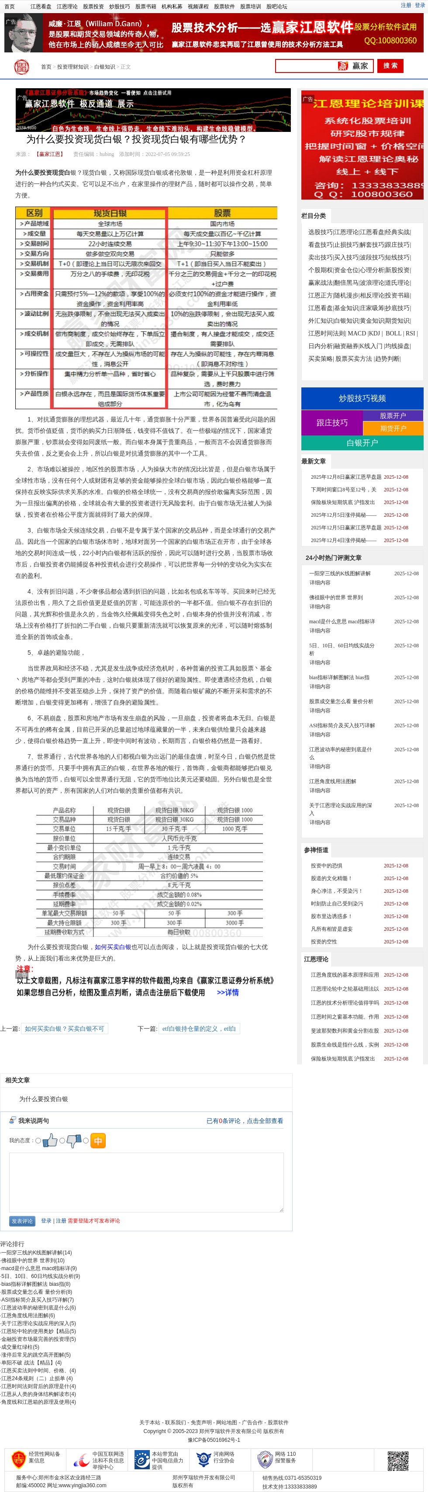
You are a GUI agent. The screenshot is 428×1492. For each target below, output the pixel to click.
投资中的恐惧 (326, 866)
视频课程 (198, 6)
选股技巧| (321, 232)
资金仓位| (347, 270)
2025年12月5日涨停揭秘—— (343, 515)
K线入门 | (372, 346)
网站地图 (226, 1422)
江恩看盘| (373, 232)
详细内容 (320, 583)
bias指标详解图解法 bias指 (32, 1284)
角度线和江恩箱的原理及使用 (35, 1402)
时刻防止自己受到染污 (337, 904)
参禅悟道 (316, 849)
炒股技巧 (119, 6)
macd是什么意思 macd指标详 (35, 1268)
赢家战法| (321, 283)
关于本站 (149, 1422)
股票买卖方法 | (355, 359)
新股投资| (398, 270)
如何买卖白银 (113, 946)
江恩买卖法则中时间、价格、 (35, 1371)
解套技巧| (373, 245)
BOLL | (395, 333)
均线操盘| (398, 346)
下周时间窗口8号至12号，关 (343, 490)
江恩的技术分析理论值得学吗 (345, 1003)
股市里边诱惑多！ (332, 916)
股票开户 (393, 415)
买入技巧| (347, 257)
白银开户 (362, 443)
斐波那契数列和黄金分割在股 (345, 1031)
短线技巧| (398, 257)
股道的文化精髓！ (332, 878)
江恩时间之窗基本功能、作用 (345, 1017)
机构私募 (172, 6)
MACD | (358, 333)
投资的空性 (324, 942)
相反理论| (373, 295)
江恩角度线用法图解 (24, 1315)
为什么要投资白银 (43, 1099)
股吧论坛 (276, 6)
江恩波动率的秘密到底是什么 (35, 1308)
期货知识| (398, 321)
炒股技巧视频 (362, 398)
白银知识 (104, 67)
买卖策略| (321, 359)
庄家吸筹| (373, 308)
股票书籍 (145, 6)
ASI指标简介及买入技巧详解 (34, 1300)
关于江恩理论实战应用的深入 (35, 1323)
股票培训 (250, 6)
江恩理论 (67, 6)
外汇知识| (321, 321)
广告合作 (252, 1422)
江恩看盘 (41, 6)
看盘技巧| (321, 245)
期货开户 (393, 428)
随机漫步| (347, 295)
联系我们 (175, 1422)
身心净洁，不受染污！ (337, 891)
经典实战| (398, 232)
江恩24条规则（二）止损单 (33, 1378)
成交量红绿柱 (17, 1347)
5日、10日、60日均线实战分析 (37, 1276)
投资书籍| (398, 295)
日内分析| (321, 346)
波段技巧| (373, 257)
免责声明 (201, 1422)
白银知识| (347, 321)
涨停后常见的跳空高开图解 (32, 1355)
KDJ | (376, 333)
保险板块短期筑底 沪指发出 (343, 502)
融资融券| (347, 346)
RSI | (412, 333)
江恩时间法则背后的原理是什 (35, 1386)
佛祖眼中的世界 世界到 (28, 1260)
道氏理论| (398, 283)
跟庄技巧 (332, 422)
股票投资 (93, 6)
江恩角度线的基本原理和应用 (345, 975)
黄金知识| (373, 321)
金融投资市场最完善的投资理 (35, 1339)
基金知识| (347, 308)
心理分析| (373, 270)
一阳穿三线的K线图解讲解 (31, 1253)
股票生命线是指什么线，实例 (345, 1045)
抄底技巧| (398, 308)
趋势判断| (388, 359)
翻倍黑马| (347, 283)
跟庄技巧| (398, 245)
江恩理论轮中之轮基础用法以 (345, 989)
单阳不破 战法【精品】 (28, 1363)
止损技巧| (347, 245)
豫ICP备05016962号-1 (214, 1440)
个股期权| (321, 270)
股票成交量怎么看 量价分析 (33, 1292)
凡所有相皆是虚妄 (332, 929)
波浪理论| (373, 283)
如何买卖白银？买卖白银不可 (64, 1029)
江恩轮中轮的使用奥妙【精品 (35, 1331)
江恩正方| (321, 295)
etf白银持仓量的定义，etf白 (199, 1029)
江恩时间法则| (327, 333)
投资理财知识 (73, 67)
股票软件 (224, 6)
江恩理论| (347, 232)
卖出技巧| (321, 257)
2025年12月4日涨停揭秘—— (343, 540)
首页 (9, 6)
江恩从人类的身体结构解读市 (35, 1394)
